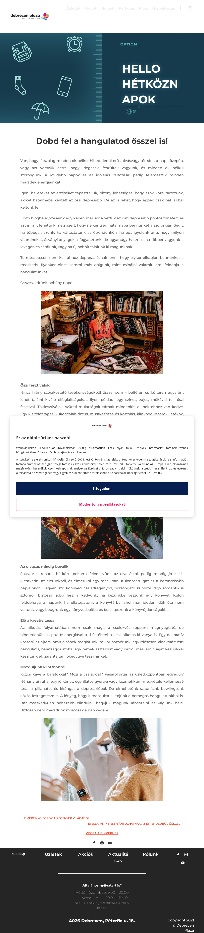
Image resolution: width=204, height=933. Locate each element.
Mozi (143, 8)
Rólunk (107, 8)
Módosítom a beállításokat (102, 504)
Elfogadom (102, 488)
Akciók (91, 8)
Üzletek (73, 8)
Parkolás (127, 8)
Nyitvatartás (163, 8)
